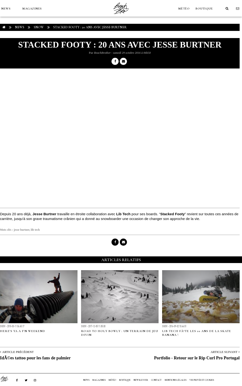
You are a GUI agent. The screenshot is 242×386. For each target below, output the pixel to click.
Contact (156, 380)
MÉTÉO (184, 8)
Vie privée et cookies (201, 380)
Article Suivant (224, 352)
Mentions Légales (175, 380)
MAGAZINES (32, 8)
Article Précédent (18, 352)
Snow (39, 27)
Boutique (204, 8)
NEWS (5, 8)
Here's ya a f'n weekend (22, 331)
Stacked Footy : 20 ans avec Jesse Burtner (90, 27)
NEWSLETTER (141, 380)
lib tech (35, 229)
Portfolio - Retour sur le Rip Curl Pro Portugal (197, 358)
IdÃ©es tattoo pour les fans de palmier (35, 358)
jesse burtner (21, 229)
